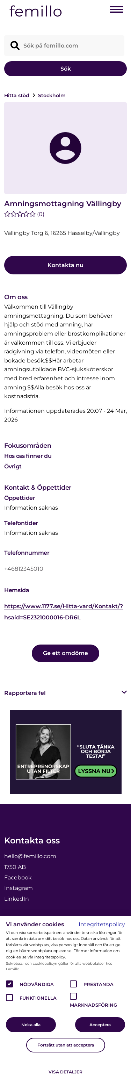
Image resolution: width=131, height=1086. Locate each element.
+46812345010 (23, 569)
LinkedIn (16, 899)
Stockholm (52, 95)
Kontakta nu (65, 265)
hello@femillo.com (30, 856)
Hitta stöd (17, 95)
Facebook (18, 877)
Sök (65, 68)
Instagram (18, 888)
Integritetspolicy (102, 924)
